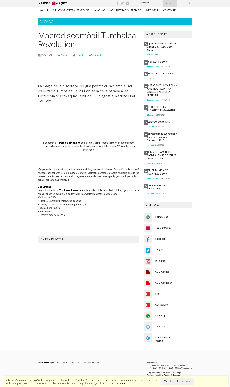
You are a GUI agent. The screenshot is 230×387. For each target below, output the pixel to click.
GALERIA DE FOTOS (52, 239)
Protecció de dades (172, 375)
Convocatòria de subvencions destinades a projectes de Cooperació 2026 (162, 137)
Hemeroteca (161, 217)
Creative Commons (75, 363)
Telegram (160, 326)
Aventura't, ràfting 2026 (158, 122)
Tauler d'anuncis (163, 227)
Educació (150, 115)
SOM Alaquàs (162, 271)
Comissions (161, 304)
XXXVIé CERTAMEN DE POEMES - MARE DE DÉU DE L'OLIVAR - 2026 (161, 155)
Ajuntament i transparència (71, 10)
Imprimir (79, 55)
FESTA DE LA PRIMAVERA (160, 73)
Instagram (160, 260)
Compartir (97, 55)
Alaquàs (99, 10)
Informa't (152, 10)
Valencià (145, 3)
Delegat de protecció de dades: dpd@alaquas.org (166, 372)
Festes (64, 55)
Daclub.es (95, 363)
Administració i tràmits (125, 10)
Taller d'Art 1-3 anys (157, 61)
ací (123, 383)
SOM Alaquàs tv (163, 282)
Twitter (159, 249)
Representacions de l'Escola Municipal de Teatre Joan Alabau (161, 47)
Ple (157, 293)
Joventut (150, 127)
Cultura (150, 55)
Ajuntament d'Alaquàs (58, 363)
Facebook (160, 238)
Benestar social (153, 67)
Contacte (169, 10)
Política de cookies (155, 375)
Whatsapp (160, 315)
